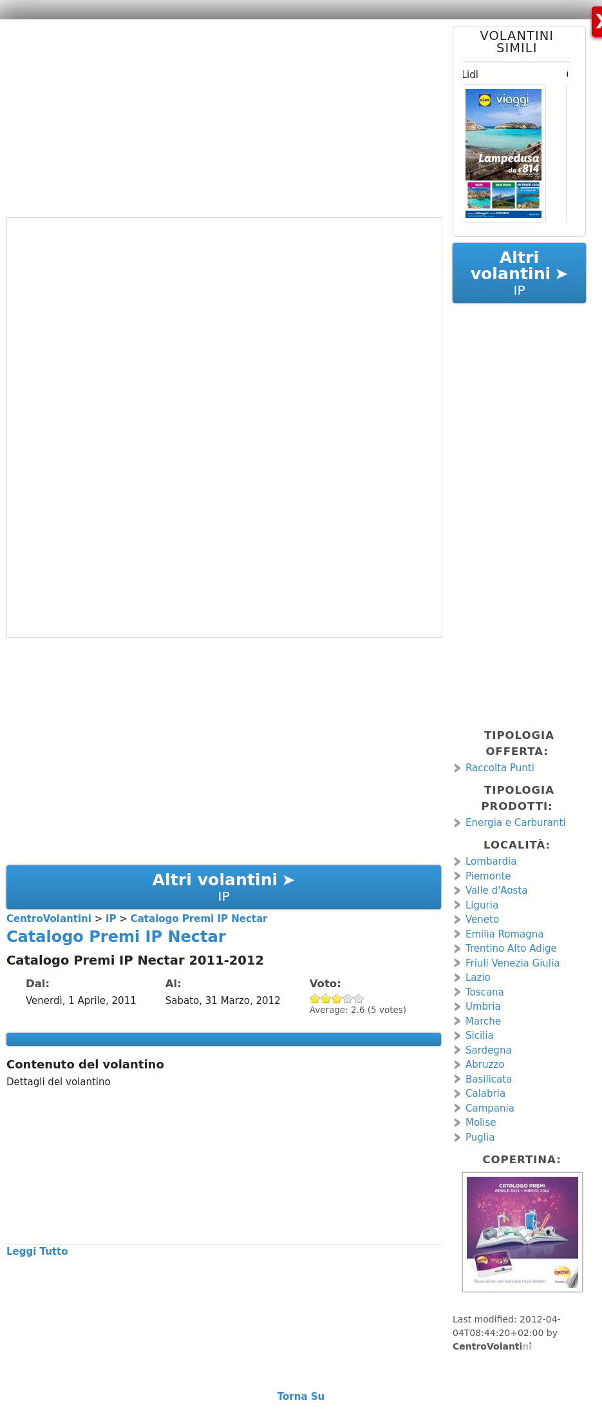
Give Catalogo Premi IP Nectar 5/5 (358, 998)
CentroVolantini (492, 1346)
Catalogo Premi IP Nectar (115, 937)
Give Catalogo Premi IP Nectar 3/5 (337, 998)
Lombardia (491, 861)
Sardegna (489, 1050)
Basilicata (489, 1079)
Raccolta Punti (500, 768)
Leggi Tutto (37, 1251)
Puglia (480, 1137)
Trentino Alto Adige (511, 948)
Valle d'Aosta (496, 890)
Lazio (478, 977)
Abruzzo (485, 1064)
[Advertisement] (218, 116)
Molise (481, 1122)
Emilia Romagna (505, 934)
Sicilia (480, 1035)
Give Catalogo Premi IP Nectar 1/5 (315, 998)
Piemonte (488, 876)
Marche (483, 1021)
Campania (490, 1108)
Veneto (482, 919)
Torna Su (301, 1396)
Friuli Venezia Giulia (513, 963)
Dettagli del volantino (58, 1082)
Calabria (485, 1093)
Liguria (482, 905)
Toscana (485, 992)
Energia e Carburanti (516, 823)
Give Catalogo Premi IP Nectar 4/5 (348, 998)
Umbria (483, 1006)
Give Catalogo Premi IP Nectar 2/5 (326, 998)
